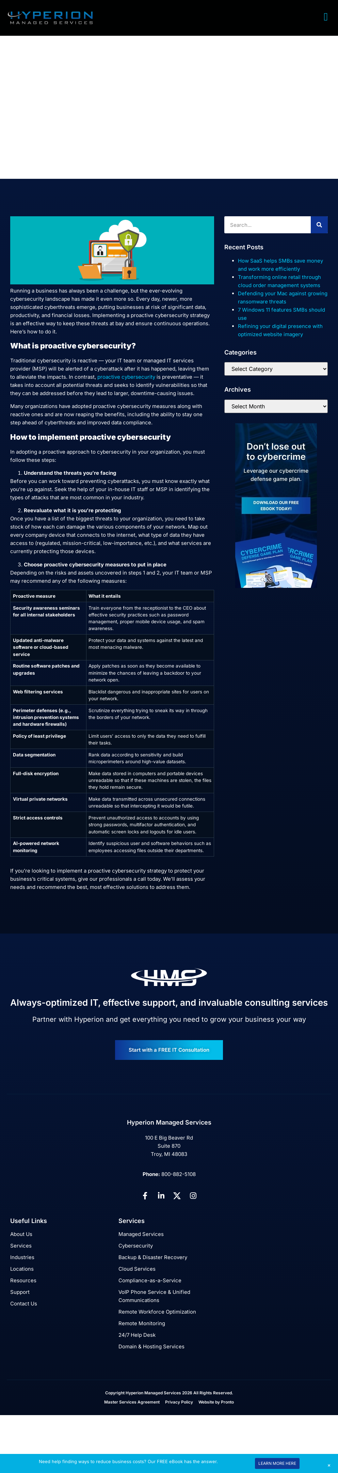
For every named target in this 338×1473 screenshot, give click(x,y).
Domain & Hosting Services (151, 1346)
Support (20, 1292)
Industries (22, 1257)
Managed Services (141, 1234)
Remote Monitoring (141, 1323)
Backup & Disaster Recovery (152, 1257)
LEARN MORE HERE (277, 1463)
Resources (23, 1280)
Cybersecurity (135, 1245)
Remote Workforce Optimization (157, 1312)
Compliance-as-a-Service (149, 1280)
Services (21, 1245)
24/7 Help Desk (137, 1335)
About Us (21, 1234)
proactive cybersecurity (126, 377)
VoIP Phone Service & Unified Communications (154, 1296)
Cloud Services (137, 1269)
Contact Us (23, 1303)
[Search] (319, 224)
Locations (22, 1269)
